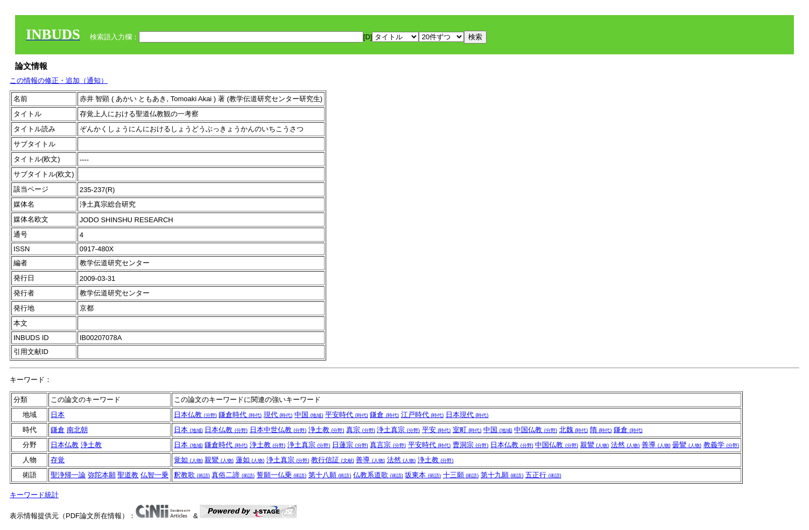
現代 (278, 415)
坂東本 (423, 475)
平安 (436, 430)
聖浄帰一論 (68, 475)
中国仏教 (535, 430)
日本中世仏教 (278, 430)
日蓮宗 (350, 445)
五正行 (543, 475)
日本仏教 (195, 415)
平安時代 (346, 415)
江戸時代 (422, 415)
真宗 (360, 430)
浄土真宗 (398, 430)
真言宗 (388, 445)
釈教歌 (192, 475)
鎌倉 (384, 415)
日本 (58, 415)
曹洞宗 (471, 445)
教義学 (722, 445)
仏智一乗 (154, 475)
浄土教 (326, 430)
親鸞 (594, 445)
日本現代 (467, 415)
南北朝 (77, 430)
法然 (625, 445)
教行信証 (332, 460)
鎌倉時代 (240, 415)
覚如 (188, 460)
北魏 (573, 430)
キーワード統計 (34, 495)
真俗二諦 (233, 475)
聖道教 (127, 475)
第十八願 (329, 475)
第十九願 (502, 475)
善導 (656, 445)
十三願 (461, 475)
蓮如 (250, 460)
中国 (308, 415)
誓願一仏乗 (282, 475)
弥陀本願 (102, 475)
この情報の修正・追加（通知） (59, 80)
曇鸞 (686, 445)
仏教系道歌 (378, 475)
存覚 (58, 460)
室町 (467, 430)
